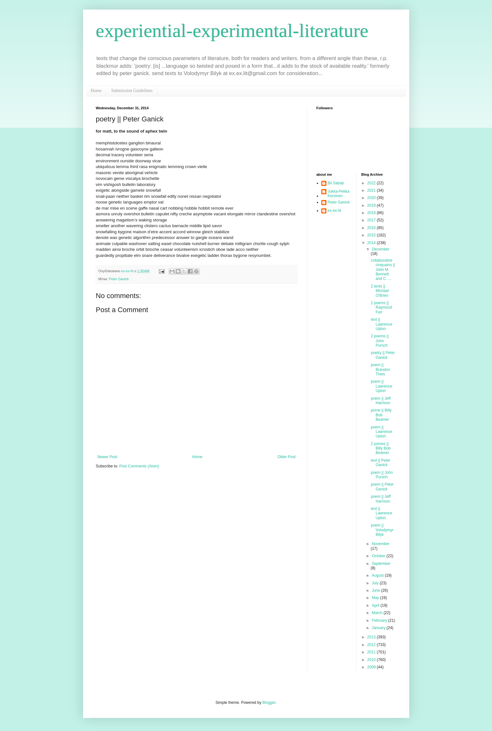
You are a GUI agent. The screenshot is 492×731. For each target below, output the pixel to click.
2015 (372, 235)
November (380, 544)
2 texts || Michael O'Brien (380, 291)
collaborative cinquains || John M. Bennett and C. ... (383, 269)
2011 (372, 652)
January (379, 628)
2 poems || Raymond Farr (381, 307)
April (376, 605)
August (378, 575)
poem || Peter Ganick (382, 486)
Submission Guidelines (132, 90)
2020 (372, 198)
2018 (372, 213)
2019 (372, 205)
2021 (372, 190)
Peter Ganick (119, 279)
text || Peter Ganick (380, 462)
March (378, 613)
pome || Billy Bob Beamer (381, 415)
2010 (372, 660)
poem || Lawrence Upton (381, 386)
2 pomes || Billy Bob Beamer (381, 448)
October (379, 556)
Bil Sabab (336, 183)
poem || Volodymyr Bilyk (382, 530)
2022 (372, 183)
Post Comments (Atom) (139, 466)
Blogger (269, 702)
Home (96, 90)
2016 (372, 228)
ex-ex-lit (334, 210)
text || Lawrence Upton (381, 324)
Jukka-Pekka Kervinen (339, 193)
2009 (372, 667)
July (376, 583)
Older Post (286, 457)
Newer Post (107, 457)
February (380, 620)
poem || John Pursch (382, 474)
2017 (372, 220)
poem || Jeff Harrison (381, 400)
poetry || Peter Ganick (383, 354)
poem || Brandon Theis (380, 369)
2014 (372, 243)
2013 (372, 637)
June (376, 590)
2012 (372, 645)
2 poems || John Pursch (380, 341)
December (380, 249)
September (381, 563)
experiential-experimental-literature (232, 30)
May (376, 598)
